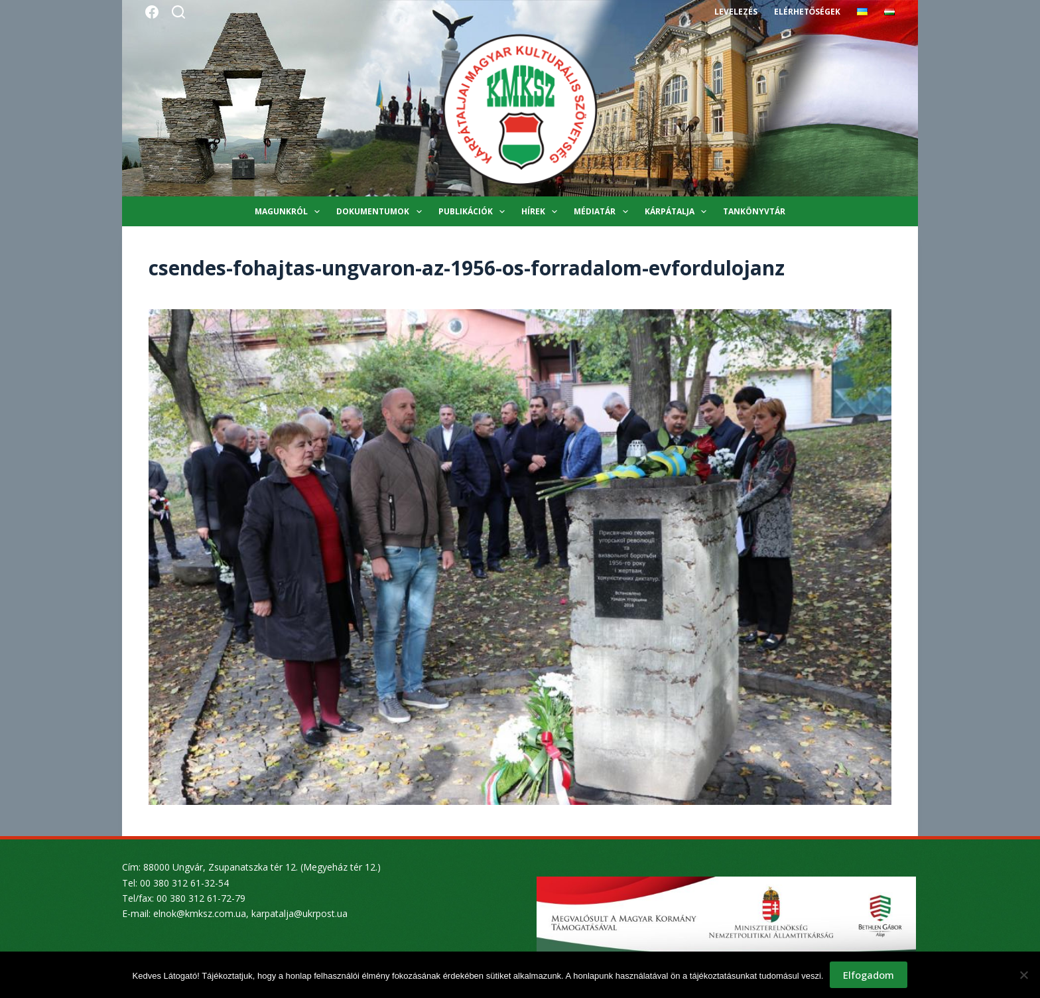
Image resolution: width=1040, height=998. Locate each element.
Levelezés (735, 11)
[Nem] (1023, 974)
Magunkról (290, 212)
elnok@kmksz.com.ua (199, 913)
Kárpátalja (678, 212)
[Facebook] (152, 12)
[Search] (178, 12)
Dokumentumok (381, 212)
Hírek (541, 212)
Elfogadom (868, 974)
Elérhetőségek (807, 11)
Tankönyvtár (754, 211)
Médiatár (603, 212)
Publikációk (474, 212)
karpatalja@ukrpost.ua (299, 913)
